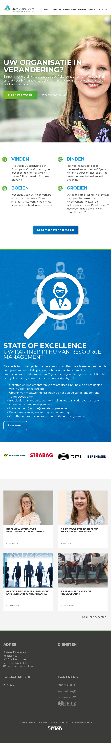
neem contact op (55, 95)
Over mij (92, 9)
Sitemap (63, 722)
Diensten (56, 9)
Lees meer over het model (55, 229)
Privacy (81, 722)
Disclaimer (72, 722)
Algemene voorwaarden (48, 722)
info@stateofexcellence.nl (23, 666)
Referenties (69, 9)
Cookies (89, 722)
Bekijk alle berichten (95, 617)
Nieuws (82, 9)
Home (47, 9)
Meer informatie (20, 95)
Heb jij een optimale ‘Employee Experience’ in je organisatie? (28, 570)
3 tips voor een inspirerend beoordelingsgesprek (83, 508)
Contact (104, 9)
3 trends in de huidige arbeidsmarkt (83, 570)
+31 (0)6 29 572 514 (17, 662)
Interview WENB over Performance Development (28, 508)
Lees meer (15, 425)
